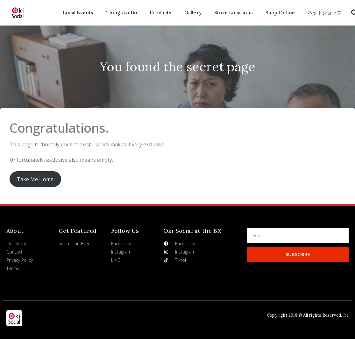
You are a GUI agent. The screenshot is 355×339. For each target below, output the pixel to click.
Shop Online (280, 13)
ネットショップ (324, 13)
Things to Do (121, 13)
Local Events (78, 13)
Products (161, 13)
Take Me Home (35, 179)
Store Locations (233, 13)
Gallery (193, 13)
